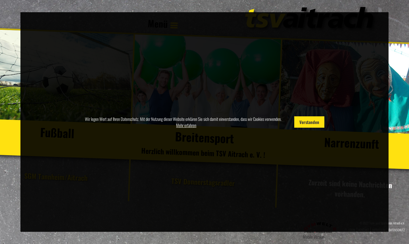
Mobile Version (313, 237)
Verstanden (309, 122)
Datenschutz (397, 230)
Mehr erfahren (186, 125)
